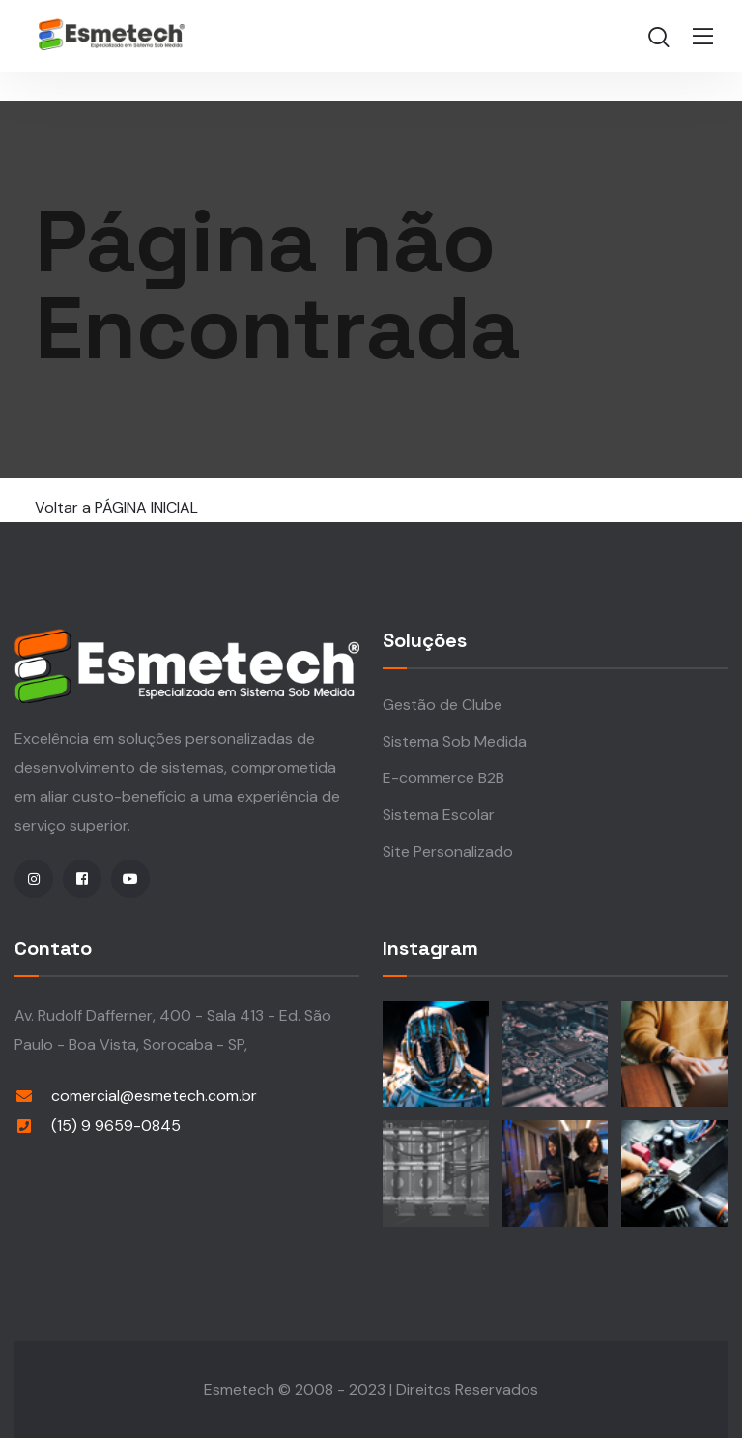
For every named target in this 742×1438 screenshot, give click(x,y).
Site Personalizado (448, 851)
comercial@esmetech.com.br (154, 1096)
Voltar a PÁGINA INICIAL (116, 507)
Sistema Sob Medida (455, 741)
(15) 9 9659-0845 (116, 1125)
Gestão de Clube (442, 704)
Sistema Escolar (439, 814)
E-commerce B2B (443, 778)
